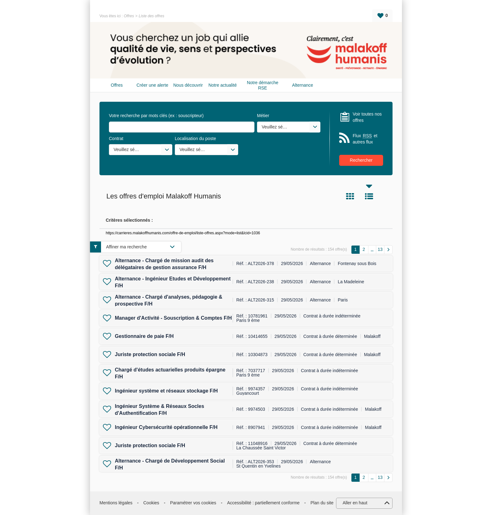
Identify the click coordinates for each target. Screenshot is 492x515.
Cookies (151, 502)
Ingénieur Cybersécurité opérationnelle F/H (166, 427)
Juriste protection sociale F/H (150, 354)
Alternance (302, 85)
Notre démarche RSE (262, 85)
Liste (369, 196)
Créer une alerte (152, 85)
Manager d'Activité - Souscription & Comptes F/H (173, 318)
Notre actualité (222, 85)
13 (380, 249)
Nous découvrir (188, 85)
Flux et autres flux (365, 138)
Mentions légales (115, 502)
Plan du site (322, 502)
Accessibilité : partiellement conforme (263, 502)
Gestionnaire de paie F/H (144, 336)
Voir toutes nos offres (367, 117)
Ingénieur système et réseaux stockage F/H (166, 390)
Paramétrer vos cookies (193, 502)
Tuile (350, 196)
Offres (129, 16)
